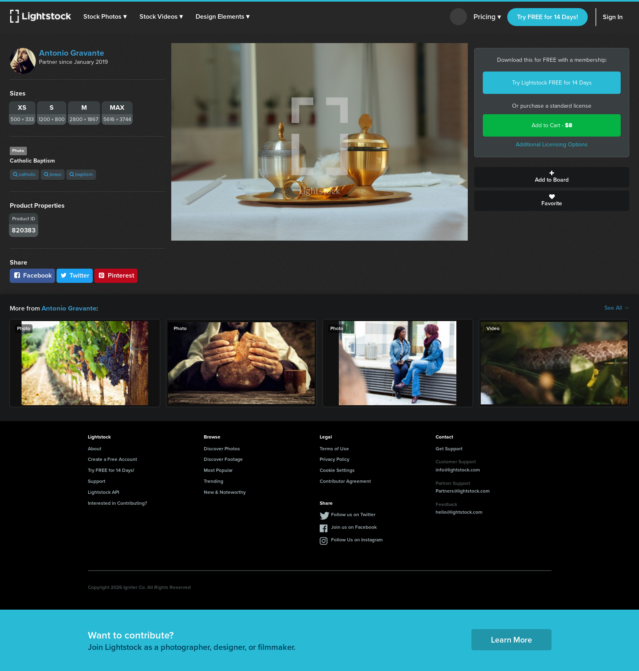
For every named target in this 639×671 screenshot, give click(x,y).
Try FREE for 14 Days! (547, 17)
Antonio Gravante (71, 53)
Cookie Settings (337, 469)
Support (96, 480)
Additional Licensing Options (552, 144)
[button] (105, 17)
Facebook (32, 275)
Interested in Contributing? (117, 502)
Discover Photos (222, 448)
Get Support (449, 448)
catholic (24, 174)
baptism (81, 174)
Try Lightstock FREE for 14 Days (552, 82)
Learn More (511, 639)
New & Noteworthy (225, 491)
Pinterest (116, 275)
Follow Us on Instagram (357, 539)
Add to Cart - (552, 125)
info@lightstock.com (458, 469)
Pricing (487, 17)
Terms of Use (334, 448)
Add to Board (551, 177)
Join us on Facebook (354, 526)
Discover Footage (223, 459)
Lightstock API (103, 491)
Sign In (613, 17)
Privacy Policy (334, 459)
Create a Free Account (112, 459)
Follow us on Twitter (353, 514)
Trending (213, 480)
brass (52, 174)
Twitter (75, 275)
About (94, 448)
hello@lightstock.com (459, 511)
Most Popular (218, 469)
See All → (616, 308)
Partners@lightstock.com (463, 490)
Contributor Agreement (345, 480)
